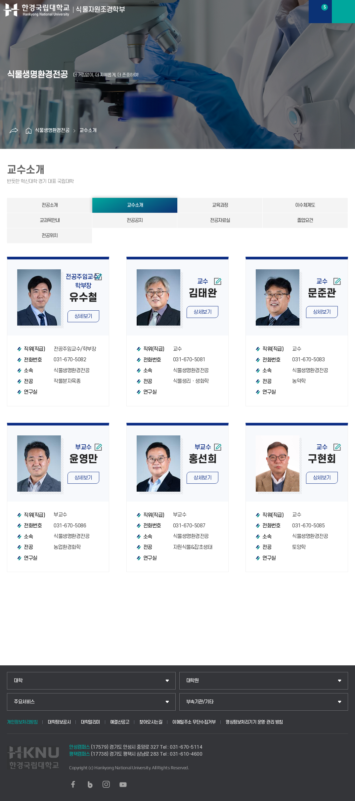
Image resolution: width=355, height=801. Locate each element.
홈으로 (28, 130)
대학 (18, 681)
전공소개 (50, 205)
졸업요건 (305, 220)
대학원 (192, 681)
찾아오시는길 (150, 722)
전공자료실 (220, 220)
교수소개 (88, 130)
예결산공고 (119, 722)
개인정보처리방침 (22, 722)
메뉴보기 (343, 11)
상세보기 (83, 316)
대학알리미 (90, 722)
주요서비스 (24, 702)
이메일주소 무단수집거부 (193, 722)
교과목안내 (50, 220)
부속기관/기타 (199, 702)
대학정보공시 (59, 722)
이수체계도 (305, 205)
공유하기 (13, 130)
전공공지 (135, 220)
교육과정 (220, 205)
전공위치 (50, 236)
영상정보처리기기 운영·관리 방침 (254, 722)
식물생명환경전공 (52, 130)
